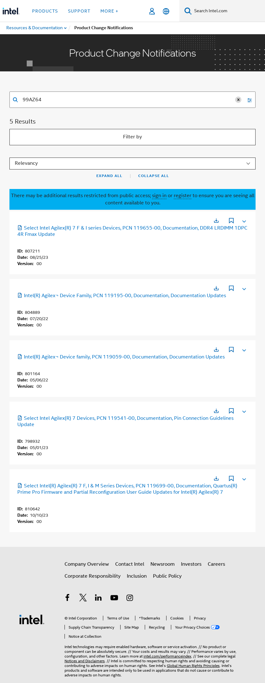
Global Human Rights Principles (193, 665)
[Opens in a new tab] (216, 220)
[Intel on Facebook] (67, 598)
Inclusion (137, 576)
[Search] (188, 11)
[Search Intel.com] (228, 11)
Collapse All (153, 175)
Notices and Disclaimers (85, 660)
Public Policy (167, 576)
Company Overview (87, 564)
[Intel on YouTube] (114, 598)
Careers (216, 564)
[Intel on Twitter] (83, 598)
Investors (191, 564)
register (182, 195)
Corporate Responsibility (93, 576)
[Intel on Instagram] (129, 598)
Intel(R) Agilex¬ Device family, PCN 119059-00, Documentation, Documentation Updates (121, 357)
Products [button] (45, 11)
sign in (159, 195)
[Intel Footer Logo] (31, 619)
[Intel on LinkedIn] (98, 598)
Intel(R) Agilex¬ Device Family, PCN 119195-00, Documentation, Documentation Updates (121, 295)
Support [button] (79, 11)
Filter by (132, 137)
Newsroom (162, 564)
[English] (166, 11)
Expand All (109, 175)
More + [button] (109, 11)
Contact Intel (129, 564)
